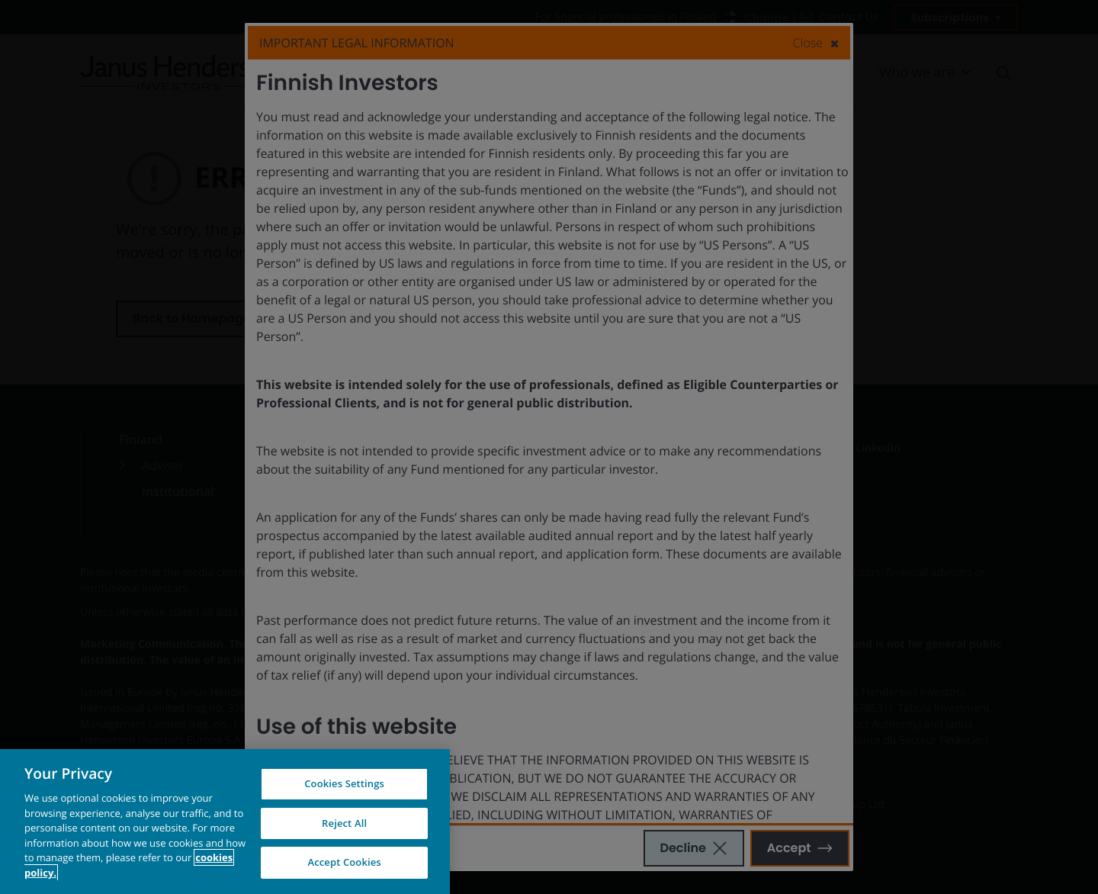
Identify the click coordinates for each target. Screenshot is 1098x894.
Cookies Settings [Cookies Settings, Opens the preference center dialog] (344, 786)
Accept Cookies (343, 865)
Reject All (344, 825)
